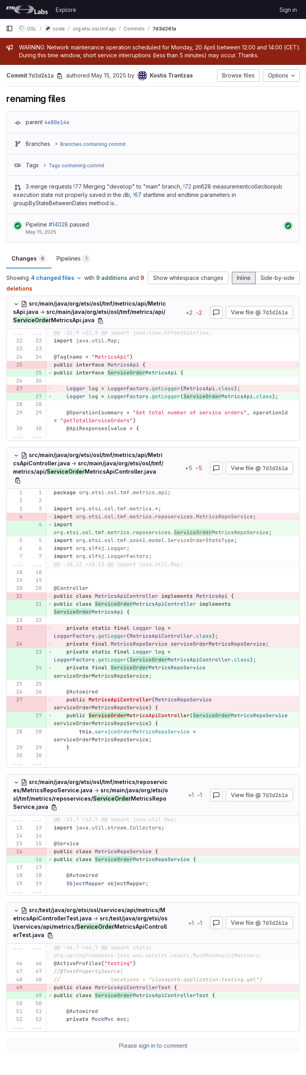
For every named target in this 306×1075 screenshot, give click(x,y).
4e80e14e (57, 122)
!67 (137, 194)
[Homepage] (26, 9)
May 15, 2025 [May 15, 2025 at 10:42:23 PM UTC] (41, 232)
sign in (147, 1045)
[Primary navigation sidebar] (9, 28)
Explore (66, 9)
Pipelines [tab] (73, 259)
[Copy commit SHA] (59, 76)
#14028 (58, 224)
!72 (187, 186)
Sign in (288, 9)
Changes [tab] (28, 259)
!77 (78, 186)
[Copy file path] (100, 320)
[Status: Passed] (18, 225)
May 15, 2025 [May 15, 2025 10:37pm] (108, 75)
